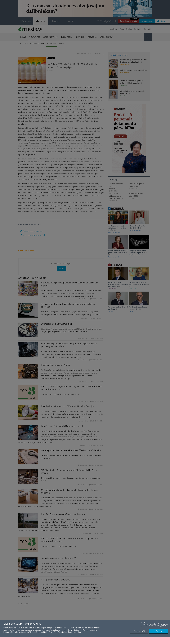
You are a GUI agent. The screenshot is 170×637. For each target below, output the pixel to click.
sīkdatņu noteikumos (75, 632)
